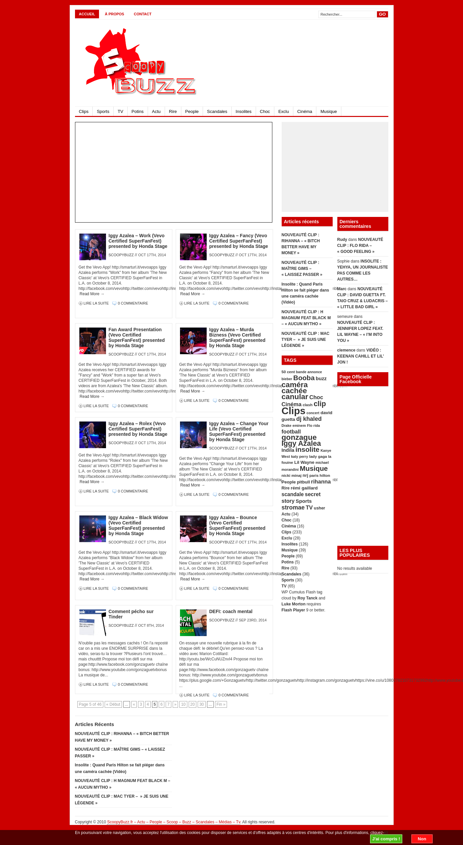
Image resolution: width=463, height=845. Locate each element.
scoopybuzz (121, 255)
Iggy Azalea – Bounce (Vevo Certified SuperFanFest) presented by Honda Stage (237, 525)
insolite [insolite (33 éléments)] (307, 449)
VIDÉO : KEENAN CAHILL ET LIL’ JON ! (360, 356)
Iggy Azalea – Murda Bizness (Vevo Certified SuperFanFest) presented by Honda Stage (237, 337)
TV (120, 111)
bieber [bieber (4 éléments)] (287, 379)
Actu (156, 111)
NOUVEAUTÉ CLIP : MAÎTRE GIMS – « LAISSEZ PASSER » (302, 268)
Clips (84, 111)
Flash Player (293, 610)
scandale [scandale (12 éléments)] (293, 494)
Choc (265, 111)
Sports (103, 111)
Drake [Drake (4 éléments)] (287, 425)
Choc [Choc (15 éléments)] (316, 397)
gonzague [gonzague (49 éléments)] (299, 437)
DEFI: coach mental (231, 611)
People (192, 111)
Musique (328, 111)
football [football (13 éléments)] (291, 431)
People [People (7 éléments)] (289, 481)
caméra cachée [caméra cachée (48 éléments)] (295, 388)
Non (422, 838)
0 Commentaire (133, 303)
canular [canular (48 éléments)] (295, 397)
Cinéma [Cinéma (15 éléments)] (292, 404)
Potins (138, 111)
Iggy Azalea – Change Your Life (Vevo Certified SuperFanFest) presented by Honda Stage (239, 431)
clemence (346, 350)
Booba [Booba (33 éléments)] (304, 378)
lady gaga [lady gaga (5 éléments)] (318, 456)
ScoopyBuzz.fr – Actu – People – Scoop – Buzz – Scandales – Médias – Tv (173, 822)
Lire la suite (97, 303)
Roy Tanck (308, 598)
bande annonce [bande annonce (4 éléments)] (309, 372)
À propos (114, 14)
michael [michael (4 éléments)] (322, 462)
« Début (113, 704)
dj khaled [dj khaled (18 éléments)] (309, 419)
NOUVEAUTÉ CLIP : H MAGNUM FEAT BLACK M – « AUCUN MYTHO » (306, 318)
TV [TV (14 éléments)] (309, 507)
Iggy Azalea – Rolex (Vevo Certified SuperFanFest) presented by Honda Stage (138, 429)
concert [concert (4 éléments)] (313, 413)
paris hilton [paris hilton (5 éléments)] (319, 475)
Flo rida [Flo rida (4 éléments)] (313, 425)
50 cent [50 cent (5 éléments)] (288, 372)
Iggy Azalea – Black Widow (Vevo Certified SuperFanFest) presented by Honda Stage (138, 525)
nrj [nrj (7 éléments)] (305, 475)
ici (386, 832)
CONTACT (142, 14)
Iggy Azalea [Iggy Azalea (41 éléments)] (301, 443)
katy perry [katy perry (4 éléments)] (299, 456)
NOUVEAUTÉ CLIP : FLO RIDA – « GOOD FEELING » (360, 245)
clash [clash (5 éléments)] (308, 405)
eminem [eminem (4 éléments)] (299, 425)
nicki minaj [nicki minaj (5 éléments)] (292, 475)
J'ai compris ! (386, 838)
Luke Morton (294, 604)
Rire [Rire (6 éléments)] (286, 488)
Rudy (342, 239)
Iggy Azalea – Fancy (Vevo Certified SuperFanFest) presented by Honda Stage (238, 241)
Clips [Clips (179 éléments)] (294, 410)
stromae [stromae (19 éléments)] (293, 507)
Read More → (92, 294)
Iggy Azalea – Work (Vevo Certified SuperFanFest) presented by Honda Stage (138, 241)
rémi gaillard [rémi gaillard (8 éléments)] (304, 487)
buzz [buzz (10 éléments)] (321, 378)
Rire (173, 111)
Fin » (221, 704)
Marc (342, 289)
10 (183, 704)
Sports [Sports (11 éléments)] (304, 501)
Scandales (217, 111)
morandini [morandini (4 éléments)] (290, 469)
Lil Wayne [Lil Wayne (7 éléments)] (304, 462)
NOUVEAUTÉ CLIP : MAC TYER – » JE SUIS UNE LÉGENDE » (306, 339)
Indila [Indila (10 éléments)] (288, 450)
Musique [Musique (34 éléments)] (314, 468)
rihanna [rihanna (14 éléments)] (321, 481)
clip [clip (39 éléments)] (320, 404)
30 (201, 704)
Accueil (87, 14)
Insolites (244, 111)
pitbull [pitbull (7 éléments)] (303, 481)
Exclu (283, 111)
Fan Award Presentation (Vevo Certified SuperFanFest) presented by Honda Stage (137, 337)
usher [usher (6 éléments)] (319, 508)
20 (192, 704)
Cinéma (304, 111)
